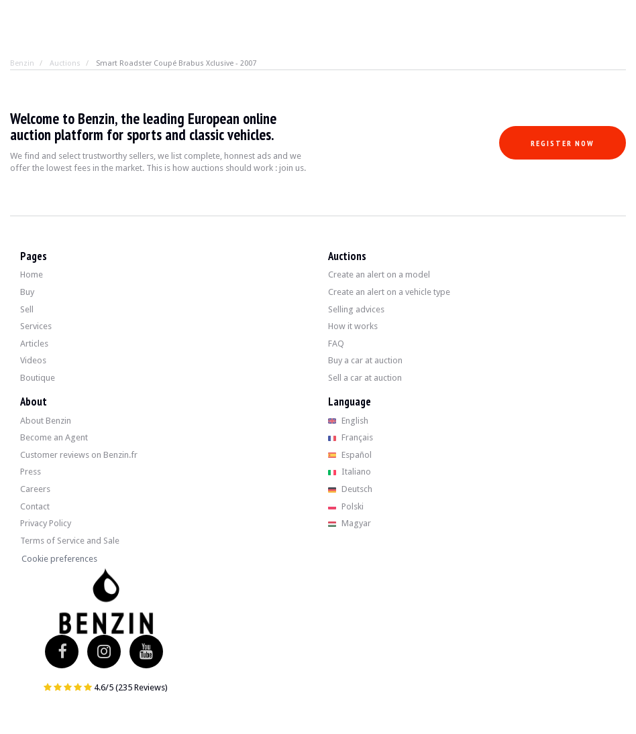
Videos (33, 360)
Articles (34, 344)
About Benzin (45, 421)
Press (30, 472)
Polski (346, 506)
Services (36, 326)
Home (31, 274)
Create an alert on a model (379, 274)
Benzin (22, 63)
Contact (35, 506)
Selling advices (356, 309)
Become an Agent (54, 437)
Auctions (65, 63)
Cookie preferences (59, 559)
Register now (562, 143)
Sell (27, 309)
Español (350, 455)
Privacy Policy (45, 523)
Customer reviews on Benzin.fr (79, 455)
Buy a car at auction (365, 360)
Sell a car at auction (365, 378)
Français (350, 437)
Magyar (349, 523)
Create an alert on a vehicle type (389, 292)
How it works (353, 326)
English (348, 421)
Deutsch (350, 489)
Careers (35, 489)
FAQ (336, 344)
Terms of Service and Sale (69, 541)
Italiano (349, 472)
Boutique (37, 378)
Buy (27, 292)
